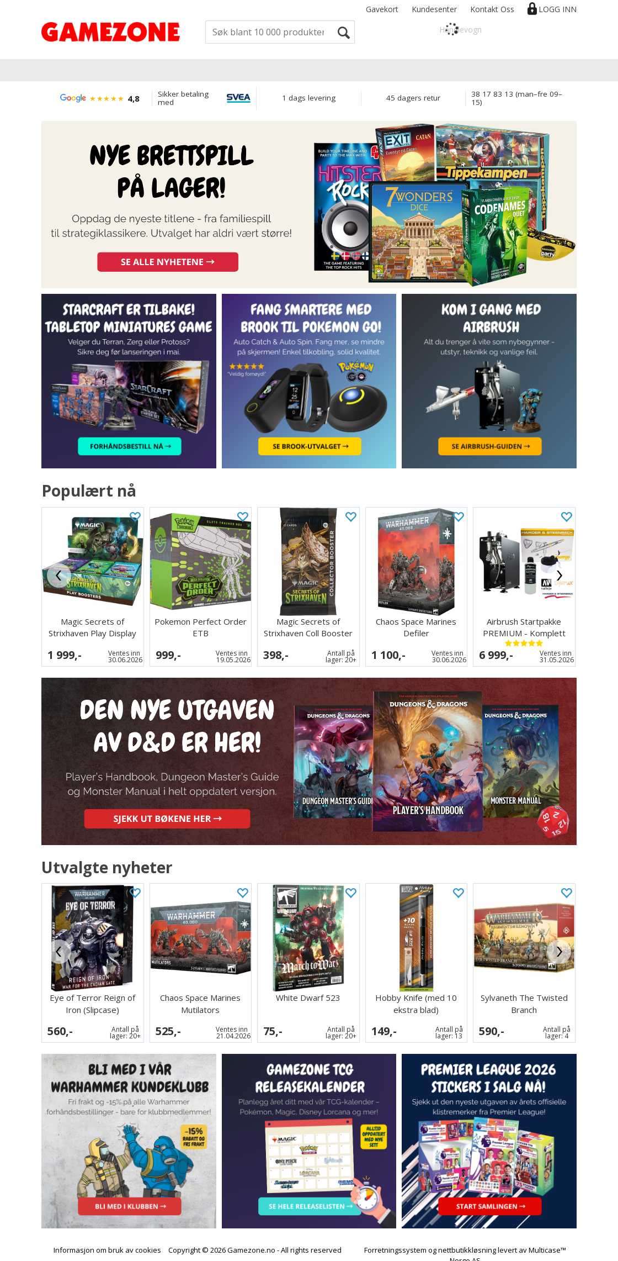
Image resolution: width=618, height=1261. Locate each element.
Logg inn (558, 9)
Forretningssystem (395, 1240)
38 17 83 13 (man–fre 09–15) (516, 98)
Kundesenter (434, 9)
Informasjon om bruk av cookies (107, 1240)
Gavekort (382, 9)
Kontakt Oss (492, 9)
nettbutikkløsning (467, 1240)
